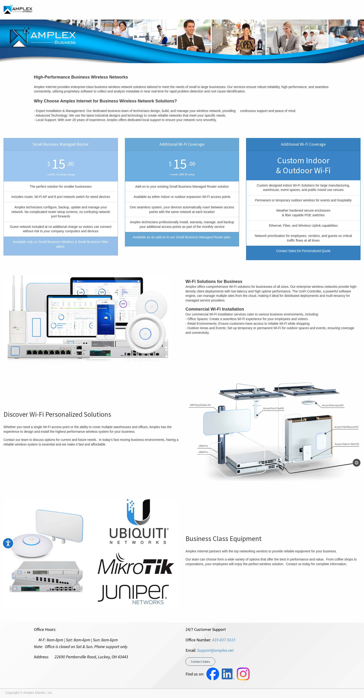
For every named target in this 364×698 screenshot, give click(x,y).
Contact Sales (200, 661)
